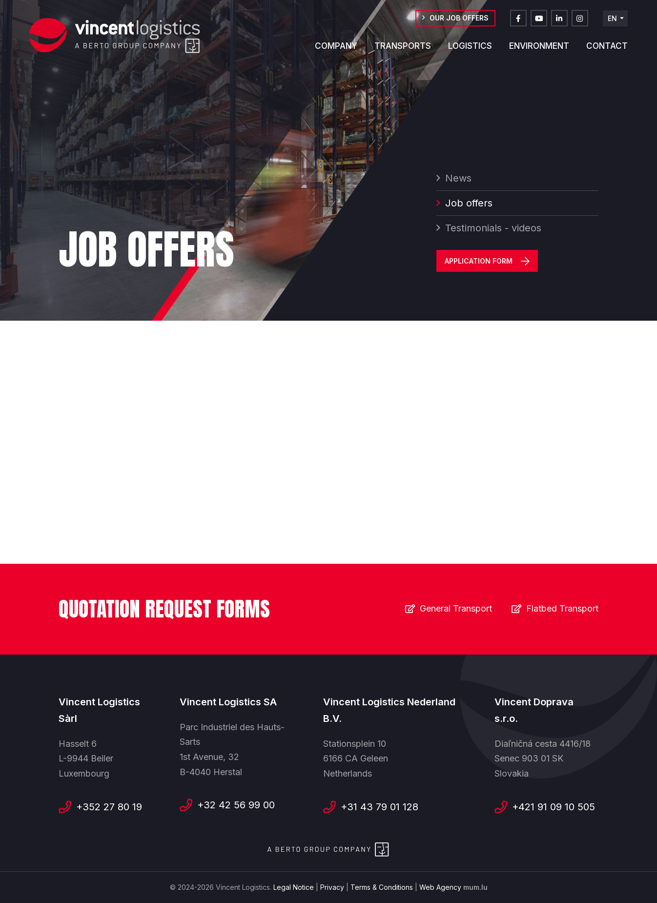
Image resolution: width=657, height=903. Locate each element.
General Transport (456, 608)
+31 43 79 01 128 (379, 807)
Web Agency (440, 887)
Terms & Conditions (381, 887)
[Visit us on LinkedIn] (559, 23)
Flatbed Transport (562, 608)
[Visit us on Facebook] (518, 23)
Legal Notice (293, 887)
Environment (539, 51)
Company (336, 51)
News (458, 181)
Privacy (332, 887)
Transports (402, 51)
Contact (607, 51)
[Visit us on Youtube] (539, 23)
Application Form (479, 264)
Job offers (469, 206)
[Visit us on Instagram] (580, 23)
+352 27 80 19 (109, 807)
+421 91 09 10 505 (553, 807)
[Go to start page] (114, 36)
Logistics (470, 51)
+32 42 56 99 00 (236, 805)
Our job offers (459, 23)
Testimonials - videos (493, 231)
